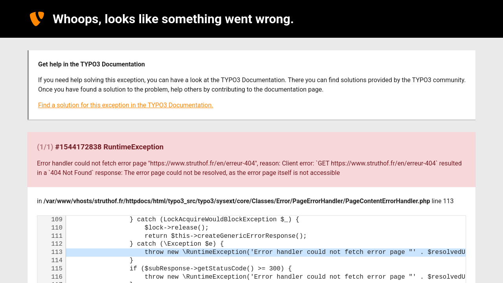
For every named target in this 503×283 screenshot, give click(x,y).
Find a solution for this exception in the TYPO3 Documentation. (125, 105)
